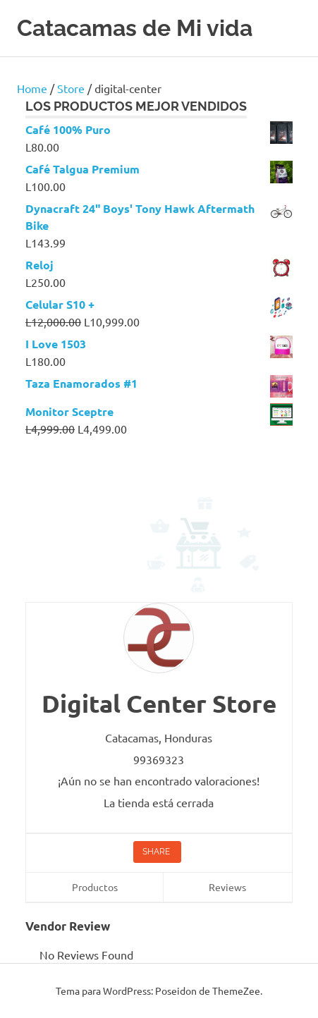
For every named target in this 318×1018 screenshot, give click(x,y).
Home (32, 88)
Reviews (227, 887)
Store (71, 88)
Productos (95, 887)
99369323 (158, 759)
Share (157, 852)
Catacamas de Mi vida (134, 28)
